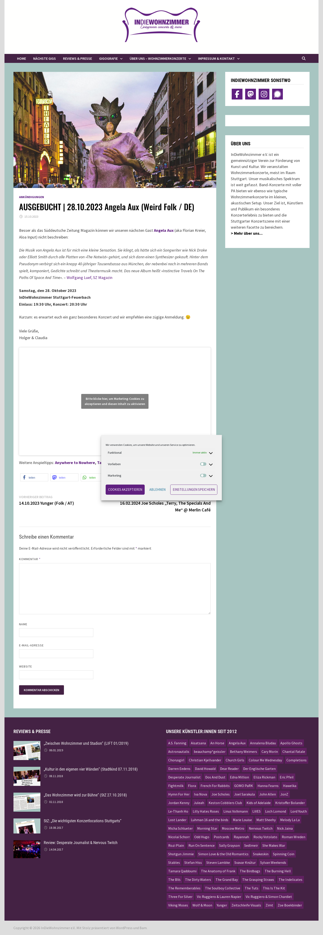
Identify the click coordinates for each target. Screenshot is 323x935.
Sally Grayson (229, 845)
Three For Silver (180, 896)
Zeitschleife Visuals (246, 905)
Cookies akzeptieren (125, 489)
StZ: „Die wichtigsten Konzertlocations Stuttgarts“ (82, 820)
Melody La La (290, 820)
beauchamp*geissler (209, 751)
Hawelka (289, 785)
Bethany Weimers (243, 751)
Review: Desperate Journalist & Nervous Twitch (81, 842)
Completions (296, 760)
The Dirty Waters (198, 879)
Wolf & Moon (202, 905)
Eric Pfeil (287, 777)
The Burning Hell (278, 871)
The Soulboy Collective (222, 888)
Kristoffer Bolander (290, 802)
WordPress (124, 928)
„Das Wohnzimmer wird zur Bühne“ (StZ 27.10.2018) (85, 795)
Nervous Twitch (261, 828)
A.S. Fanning (177, 743)
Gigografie (108, 58)
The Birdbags (250, 871)
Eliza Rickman (264, 777)
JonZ (284, 794)
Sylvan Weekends (273, 862)
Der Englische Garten (259, 768)
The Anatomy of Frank (218, 871)
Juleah (199, 802)
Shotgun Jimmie (181, 854)
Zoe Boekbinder (290, 905)
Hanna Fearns (268, 785)
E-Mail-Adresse (31, 645)
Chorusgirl (176, 760)
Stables (174, 862)
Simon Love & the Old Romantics (223, 854)
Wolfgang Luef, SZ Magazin (89, 277)
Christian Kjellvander (205, 760)
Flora (192, 785)
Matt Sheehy (266, 820)
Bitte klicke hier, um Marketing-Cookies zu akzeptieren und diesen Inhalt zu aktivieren (115, 401)
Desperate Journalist (184, 777)
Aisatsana (198, 743)
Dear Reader (229, 768)
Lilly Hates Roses (206, 811)
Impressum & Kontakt (216, 58)
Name (23, 624)
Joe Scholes (221, 794)
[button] (34, 477)
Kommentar (30, 559)
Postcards (221, 837)
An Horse (217, 743)
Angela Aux (237, 743)
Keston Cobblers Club (225, 802)
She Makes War (273, 845)
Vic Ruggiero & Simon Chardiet (269, 896)
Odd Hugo (201, 837)
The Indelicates (290, 879)
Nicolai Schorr (179, 837)
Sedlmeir (251, 845)
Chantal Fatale (293, 751)
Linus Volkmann (235, 811)
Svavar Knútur (245, 862)
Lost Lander (177, 820)
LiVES (256, 811)
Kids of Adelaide (259, 802)
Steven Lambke (218, 862)
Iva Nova (200, 794)
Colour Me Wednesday (265, 760)
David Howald (205, 768)
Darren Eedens (179, 768)
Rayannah (241, 837)
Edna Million (239, 777)
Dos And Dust (215, 777)
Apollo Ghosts (291, 743)
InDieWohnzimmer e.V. (58, 928)
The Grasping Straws (258, 879)
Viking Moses (178, 905)
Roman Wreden (293, 837)
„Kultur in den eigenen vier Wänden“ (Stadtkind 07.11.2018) (91, 769)
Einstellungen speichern (194, 489)
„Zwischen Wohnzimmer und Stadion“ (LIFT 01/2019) (86, 743)
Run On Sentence (201, 845)
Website (25, 666)
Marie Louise (242, 820)
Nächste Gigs (44, 58)
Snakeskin (260, 854)
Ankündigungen (31, 197)
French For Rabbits (215, 785)
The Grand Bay (227, 879)
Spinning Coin (283, 854)
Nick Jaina (285, 828)
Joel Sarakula (244, 794)
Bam (143, 928)
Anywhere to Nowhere (75, 462)
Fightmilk (175, 785)
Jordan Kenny (178, 802)
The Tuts (251, 888)
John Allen (267, 794)
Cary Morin (270, 751)
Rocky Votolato (265, 837)
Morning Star (207, 828)
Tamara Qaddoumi (182, 871)
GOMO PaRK (243, 785)
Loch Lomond (275, 811)
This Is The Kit (274, 888)
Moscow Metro (233, 828)
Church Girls (235, 760)
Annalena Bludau (263, 743)
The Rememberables (184, 888)
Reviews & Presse (77, 58)
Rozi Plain (176, 845)
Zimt (269, 905)
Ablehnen (157, 489)
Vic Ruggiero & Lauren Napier (219, 896)
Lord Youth (298, 811)
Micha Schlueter (180, 828)
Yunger (222, 905)
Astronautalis (178, 751)
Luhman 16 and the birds (209, 820)
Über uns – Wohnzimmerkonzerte (158, 58)
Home (21, 58)
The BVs (174, 879)
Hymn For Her (179, 794)
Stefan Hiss (193, 862)
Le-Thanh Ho (178, 811)
